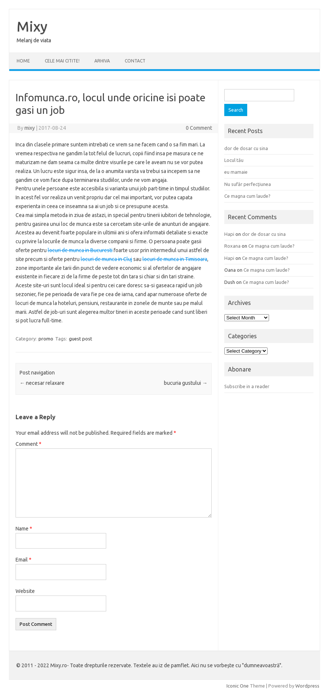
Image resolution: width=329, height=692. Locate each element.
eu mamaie (236, 171)
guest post (80, 338)
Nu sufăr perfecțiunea (247, 184)
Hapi (229, 234)
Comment (28, 444)
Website (25, 591)
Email (23, 560)
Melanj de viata (34, 40)
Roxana (232, 245)
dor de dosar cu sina (246, 148)
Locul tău (234, 160)
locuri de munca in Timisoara (174, 259)
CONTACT (135, 60)
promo (45, 338)
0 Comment (199, 128)
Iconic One (237, 685)
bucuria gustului (185, 383)
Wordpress (307, 685)
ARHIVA (102, 60)
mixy (29, 128)
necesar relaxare (42, 383)
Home (23, 60)
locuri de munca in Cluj (106, 259)
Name (24, 529)
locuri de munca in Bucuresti (80, 250)
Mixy (32, 26)
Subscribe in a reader (246, 386)
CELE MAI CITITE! (62, 60)
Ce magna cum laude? (247, 196)
